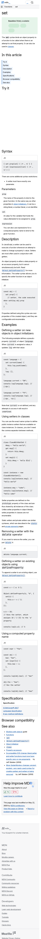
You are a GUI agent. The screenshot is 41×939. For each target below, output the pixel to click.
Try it (5, 62)
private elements (11, 526)
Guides (4, 913)
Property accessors (14, 750)
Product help (7, 869)
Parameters (9, 189)
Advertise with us (8, 861)
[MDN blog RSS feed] (18, 839)
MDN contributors (18, 806)
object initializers (20, 204)
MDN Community (8, 879)
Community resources (10, 883)
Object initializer (12, 744)
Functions (10, 735)
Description (7, 69)
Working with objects (14, 732)
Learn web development (11, 909)
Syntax (6, 65)
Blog (3, 853)
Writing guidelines (8, 887)
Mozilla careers (8, 857)
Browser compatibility (11, 79)
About (4, 849)
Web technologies (9, 905)
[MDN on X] (11, 839)
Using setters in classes (16, 416)
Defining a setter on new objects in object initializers (18, 332)
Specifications (8, 76)
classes (11, 46)
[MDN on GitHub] (3, 839)
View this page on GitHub (13, 809)
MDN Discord (7, 891)
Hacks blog (6, 925)
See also (6, 82)
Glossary (5, 921)
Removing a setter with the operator (17, 533)
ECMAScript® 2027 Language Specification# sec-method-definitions (13, 711)
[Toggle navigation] (36, 2)
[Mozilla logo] (9, 933)
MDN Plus (6, 865)
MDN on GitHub (8, 895)
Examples (7, 72)
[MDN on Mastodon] (15, 839)
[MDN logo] (6, 828)
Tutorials (5, 917)
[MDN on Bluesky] (7, 839)
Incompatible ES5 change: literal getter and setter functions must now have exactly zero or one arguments (21, 756)
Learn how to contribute (13, 796)
